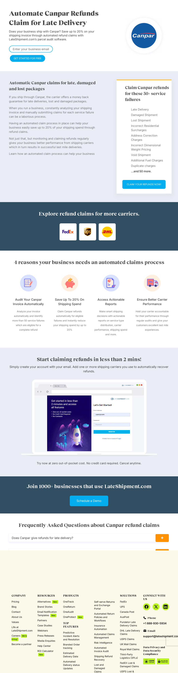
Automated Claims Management (104, 636)
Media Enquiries (46, 640)
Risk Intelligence (103, 642)
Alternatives (47, 601)
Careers (19, 637)
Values (15, 622)
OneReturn (69, 606)
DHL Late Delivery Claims (130, 632)
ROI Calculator (45, 653)
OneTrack (68, 601)
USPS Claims (127, 639)
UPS (122, 606)
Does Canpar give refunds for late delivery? (42, 538)
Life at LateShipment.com (22, 629)
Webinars (42, 630)
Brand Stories (44, 606)
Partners (42, 620)
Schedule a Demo (89, 501)
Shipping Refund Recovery (103, 658)
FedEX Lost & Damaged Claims (129, 664)
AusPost (124, 616)
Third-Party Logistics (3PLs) (129, 656)
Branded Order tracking (71, 646)
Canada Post (127, 611)
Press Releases (45, 635)
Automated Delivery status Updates (71, 665)
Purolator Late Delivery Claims (128, 624)
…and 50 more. (141, 171)
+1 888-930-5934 (155, 623)
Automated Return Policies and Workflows (104, 617)
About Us (17, 616)
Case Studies (44, 625)
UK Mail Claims (128, 644)
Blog (14, 606)
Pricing (15, 601)
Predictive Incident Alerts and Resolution (71, 636)
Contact (16, 611)
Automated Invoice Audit (101, 649)
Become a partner (21, 644)
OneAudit (68, 611)
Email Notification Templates (47, 613)
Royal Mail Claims (129, 649)
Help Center (44, 645)
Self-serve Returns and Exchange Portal (104, 605)
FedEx (123, 601)
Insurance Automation (100, 627)
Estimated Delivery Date (70, 655)
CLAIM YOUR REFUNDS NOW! (144, 184)
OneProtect (73, 617)
